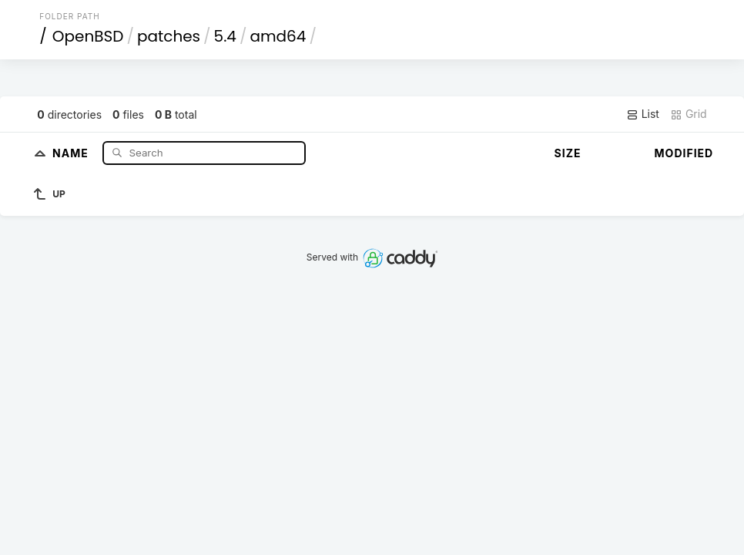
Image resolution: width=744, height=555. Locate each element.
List (642, 114)
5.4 (225, 36)
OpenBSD (88, 36)
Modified (684, 153)
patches (168, 36)
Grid (688, 114)
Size (568, 153)
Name (72, 152)
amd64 (278, 36)
